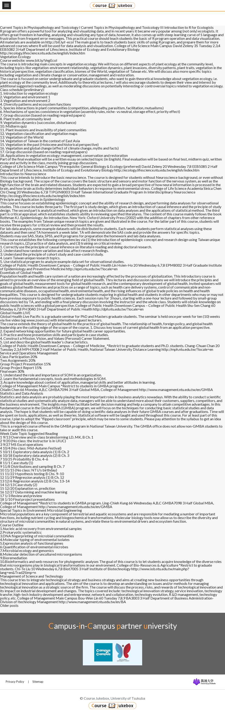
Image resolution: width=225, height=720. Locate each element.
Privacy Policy (15, 681)
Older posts (9, 605)
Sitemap (37, 681)
